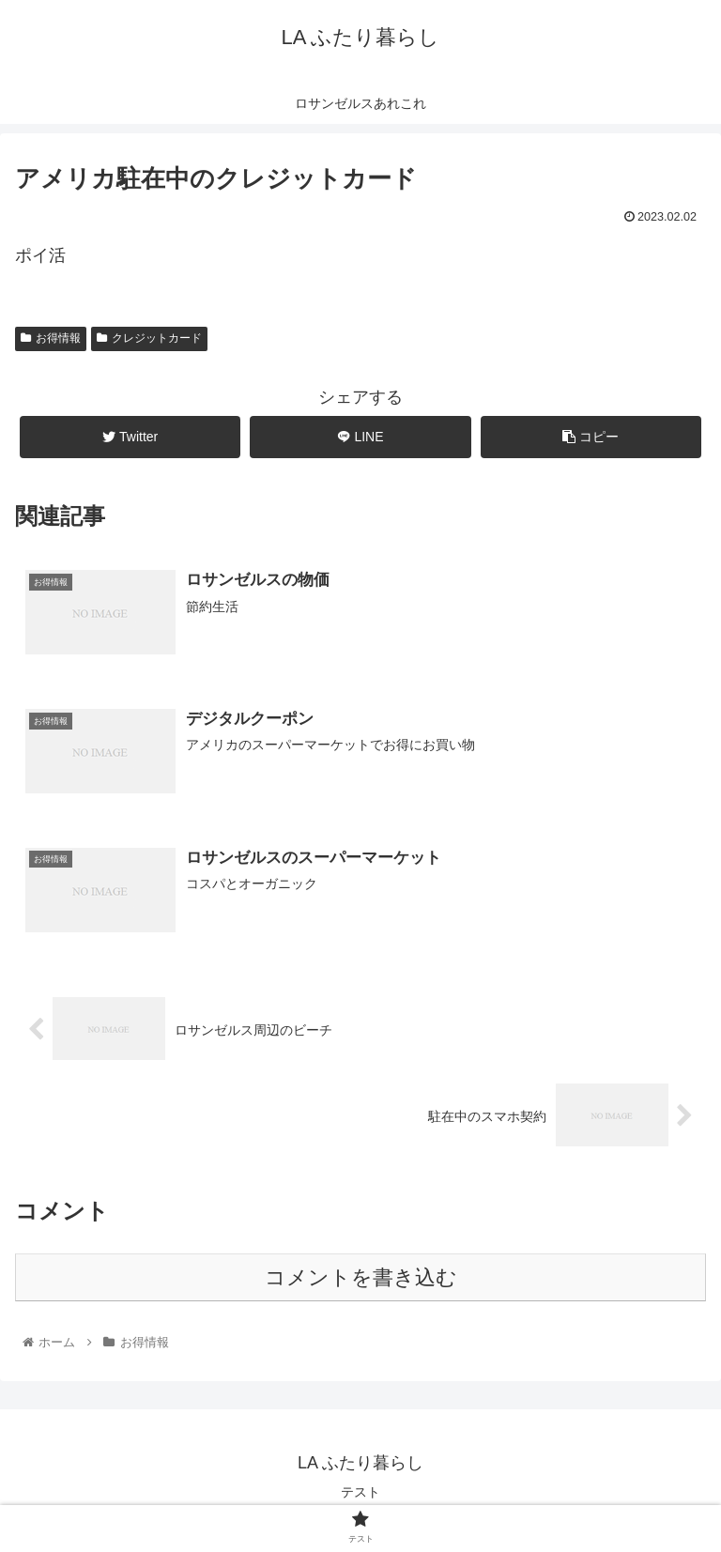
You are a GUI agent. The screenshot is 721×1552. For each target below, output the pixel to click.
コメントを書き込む (361, 1277)
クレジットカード (149, 338)
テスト (360, 1491)
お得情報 (51, 338)
